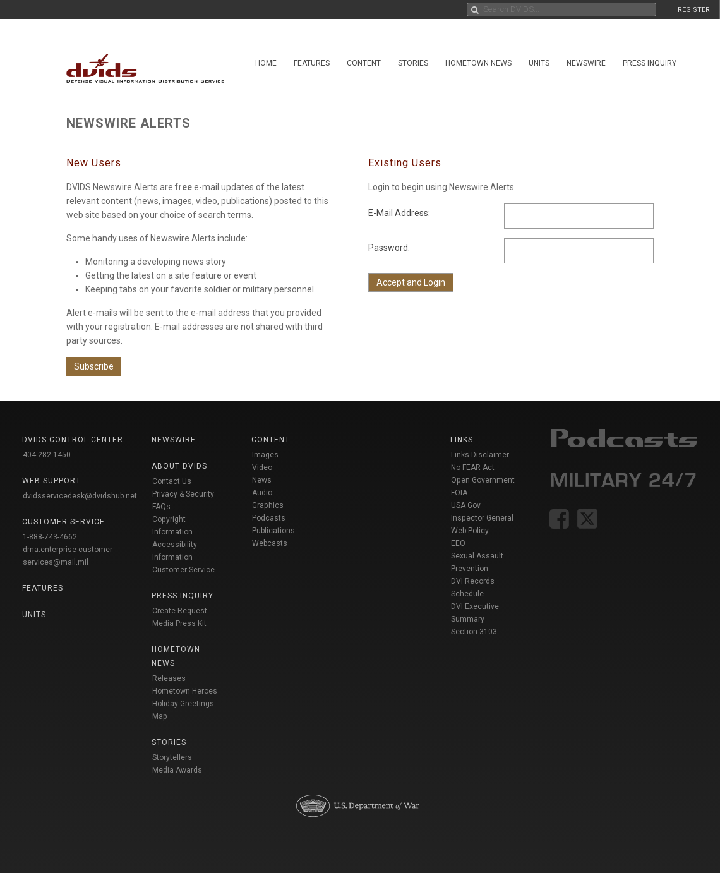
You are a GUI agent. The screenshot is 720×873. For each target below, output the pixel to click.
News (262, 480)
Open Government (483, 480)
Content (364, 63)
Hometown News (478, 63)
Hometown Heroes (184, 691)
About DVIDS (179, 466)
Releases (169, 678)
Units (539, 63)
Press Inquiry (649, 63)
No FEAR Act (473, 467)
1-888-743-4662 (50, 537)
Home (266, 63)
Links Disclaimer (480, 454)
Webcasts (269, 543)
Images (265, 454)
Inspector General (482, 518)
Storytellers (172, 757)
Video (262, 467)
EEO (458, 543)
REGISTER (694, 10)
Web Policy (470, 530)
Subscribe (94, 366)
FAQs (161, 506)
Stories (413, 63)
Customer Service (183, 569)
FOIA (459, 492)
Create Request (179, 610)
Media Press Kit (179, 623)
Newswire (586, 63)
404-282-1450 (47, 454)
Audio (262, 492)
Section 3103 (474, 631)
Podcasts (268, 518)
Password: (389, 248)
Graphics (268, 505)
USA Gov (466, 505)
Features (312, 63)
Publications (273, 530)
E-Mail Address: (399, 213)
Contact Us (171, 481)
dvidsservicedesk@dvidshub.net (80, 495)
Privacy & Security (183, 494)
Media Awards (177, 770)
